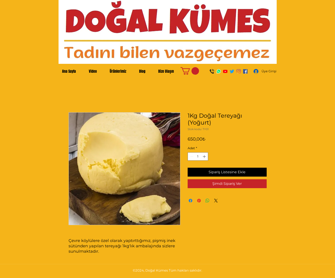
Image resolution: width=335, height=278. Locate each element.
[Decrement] (191, 156)
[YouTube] (225, 71)
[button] (190, 71)
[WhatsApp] (218, 71)
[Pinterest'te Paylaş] (199, 200)
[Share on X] (216, 200)
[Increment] (204, 156)
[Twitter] (232, 71)
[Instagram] (238, 71)
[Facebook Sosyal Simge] (245, 71)
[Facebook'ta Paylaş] (190, 200)
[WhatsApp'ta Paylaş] (207, 200)
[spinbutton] (198, 156)
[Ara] (212, 71)
